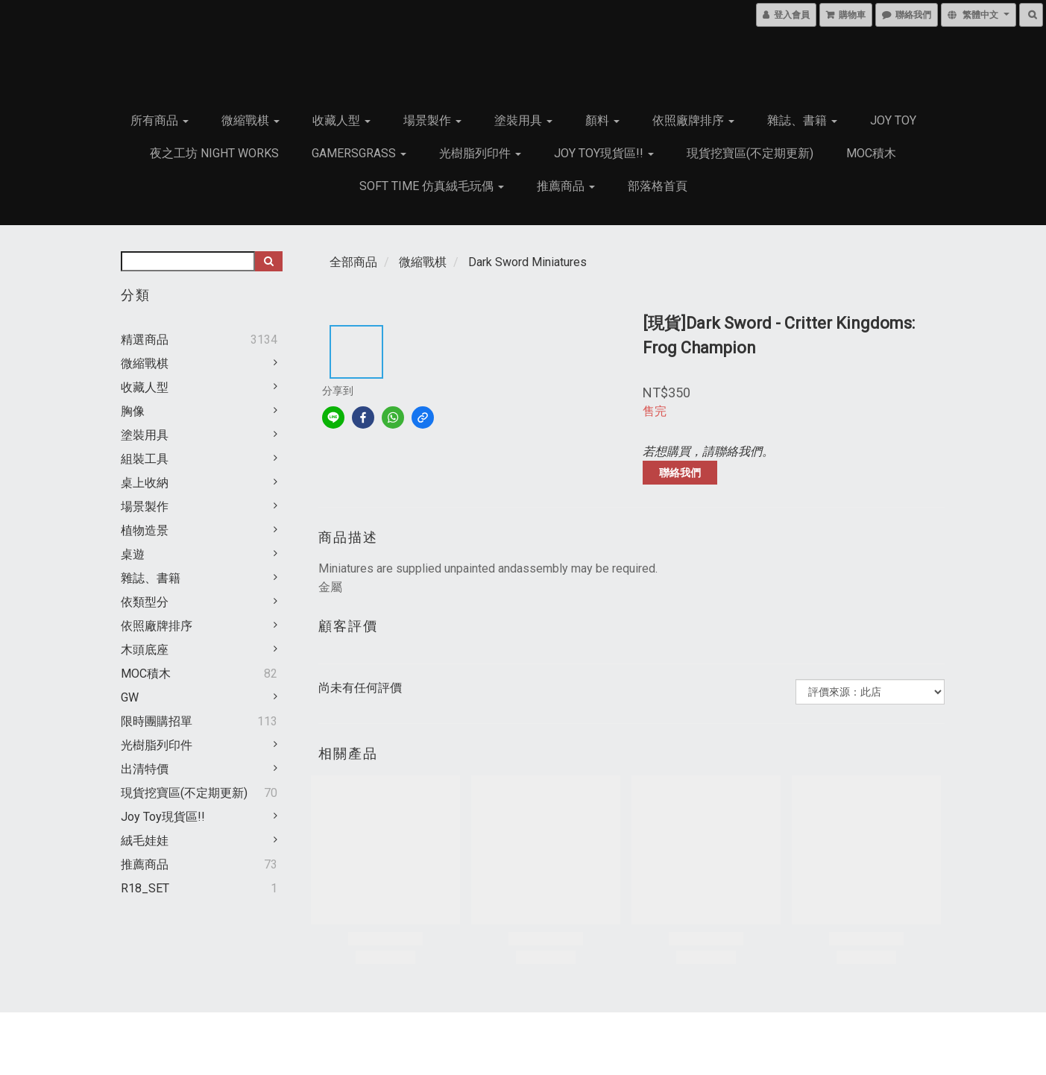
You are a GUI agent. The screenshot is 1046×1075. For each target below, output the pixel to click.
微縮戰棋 (250, 120)
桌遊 (133, 554)
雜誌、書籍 (802, 120)
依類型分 (144, 602)
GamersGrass (359, 153)
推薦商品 (566, 186)
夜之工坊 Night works (214, 153)
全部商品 (353, 262)
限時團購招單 (156, 721)
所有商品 (159, 120)
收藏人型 (341, 120)
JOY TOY (893, 120)
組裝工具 (144, 459)
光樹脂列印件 (480, 153)
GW (130, 697)
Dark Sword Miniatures (527, 262)
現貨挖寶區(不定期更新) (750, 153)
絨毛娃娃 (144, 840)
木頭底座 (144, 650)
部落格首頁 (657, 186)
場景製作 (432, 120)
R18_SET (145, 888)
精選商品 (144, 339)
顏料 (602, 120)
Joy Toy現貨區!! (604, 153)
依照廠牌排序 (693, 120)
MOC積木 (871, 153)
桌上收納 (144, 483)
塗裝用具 (523, 120)
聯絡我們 (680, 473)
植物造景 (144, 530)
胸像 (133, 411)
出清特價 (144, 769)
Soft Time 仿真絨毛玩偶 (431, 186)
